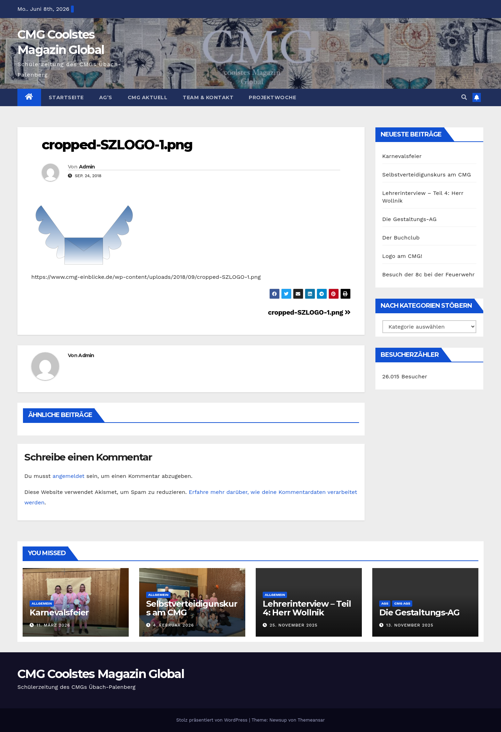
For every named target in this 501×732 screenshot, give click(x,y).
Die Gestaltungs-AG (409, 219)
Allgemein (42, 603)
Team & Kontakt (208, 97)
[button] (464, 97)
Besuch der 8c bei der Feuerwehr (428, 274)
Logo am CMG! (402, 256)
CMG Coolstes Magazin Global (100, 674)
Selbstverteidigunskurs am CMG (426, 174)
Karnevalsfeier (402, 156)
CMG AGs (402, 603)
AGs (384, 603)
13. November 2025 (410, 625)
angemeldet (69, 476)
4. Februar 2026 (173, 625)
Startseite (66, 97)
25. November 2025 (294, 625)
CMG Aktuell (148, 97)
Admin (87, 167)
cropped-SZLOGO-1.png (117, 144)
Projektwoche (272, 97)
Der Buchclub (401, 237)
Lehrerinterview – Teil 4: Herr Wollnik (307, 608)
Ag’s (105, 97)
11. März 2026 (53, 625)
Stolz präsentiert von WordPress (212, 720)
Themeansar (311, 720)
